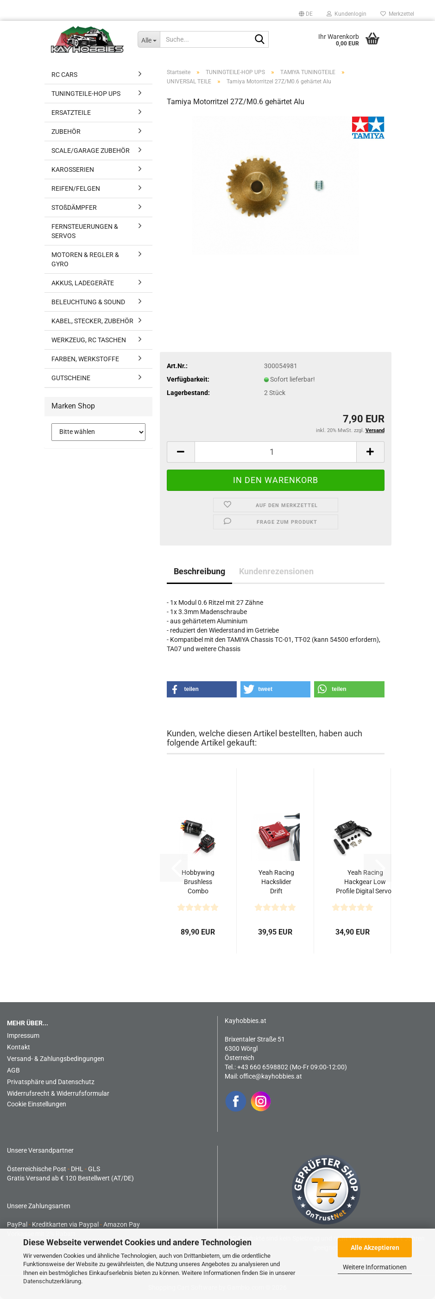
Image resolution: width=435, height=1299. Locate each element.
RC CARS (64, 74)
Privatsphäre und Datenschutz (51, 1082)
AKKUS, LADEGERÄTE (82, 283)
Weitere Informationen (375, 1267)
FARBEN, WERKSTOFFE (85, 359)
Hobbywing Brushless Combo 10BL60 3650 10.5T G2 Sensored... (198, 882)
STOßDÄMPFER (74, 207)
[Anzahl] (276, 452)
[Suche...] (149, 39)
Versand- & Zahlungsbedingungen (55, 1058)
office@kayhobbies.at (271, 1076)
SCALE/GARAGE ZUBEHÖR (90, 150)
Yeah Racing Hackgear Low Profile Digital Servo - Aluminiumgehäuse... (365, 882)
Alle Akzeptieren (375, 1247)
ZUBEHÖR (66, 131)
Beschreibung (199, 571)
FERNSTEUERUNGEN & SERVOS (84, 231)
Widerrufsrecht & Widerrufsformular (58, 1093)
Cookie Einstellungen (36, 1104)
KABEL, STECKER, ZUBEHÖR (92, 321)
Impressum (23, 1035)
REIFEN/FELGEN (75, 188)
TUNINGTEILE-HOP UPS (85, 93)
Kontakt (18, 1047)
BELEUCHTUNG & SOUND (88, 302)
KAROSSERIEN (72, 169)
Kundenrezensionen (276, 571)
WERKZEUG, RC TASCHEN (88, 340)
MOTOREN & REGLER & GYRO (85, 259)
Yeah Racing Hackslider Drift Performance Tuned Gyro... (276, 882)
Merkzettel (397, 14)
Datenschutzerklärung (52, 1281)
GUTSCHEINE (70, 378)
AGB (13, 1070)
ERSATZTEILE (71, 112)
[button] (306, 14)
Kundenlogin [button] (346, 14)
